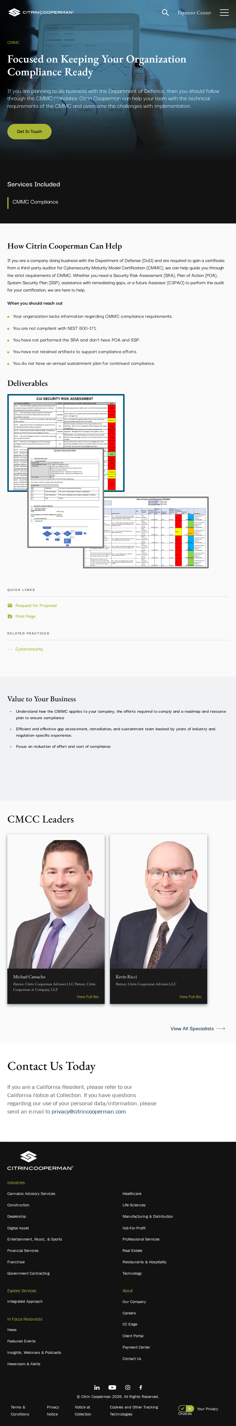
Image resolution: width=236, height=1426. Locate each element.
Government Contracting (28, 1273)
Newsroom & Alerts (23, 1363)
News (12, 1329)
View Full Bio (88, 997)
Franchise (16, 1262)
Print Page (25, 616)
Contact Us (132, 1358)
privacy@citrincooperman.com (89, 1111)
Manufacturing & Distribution (148, 1216)
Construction (18, 1205)
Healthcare (132, 1193)
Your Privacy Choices (198, 1411)
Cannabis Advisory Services (31, 1193)
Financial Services (23, 1250)
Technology (132, 1273)
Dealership (16, 1216)
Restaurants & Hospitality (145, 1262)
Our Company (134, 1301)
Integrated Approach (25, 1301)
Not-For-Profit (134, 1228)
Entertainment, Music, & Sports (34, 1239)
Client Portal (133, 1335)
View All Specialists (192, 1028)
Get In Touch (29, 130)
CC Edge (130, 1324)
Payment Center (194, 12)
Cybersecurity (29, 649)
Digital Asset (18, 1228)
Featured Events (21, 1341)
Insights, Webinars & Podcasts (34, 1352)
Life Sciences (134, 1205)
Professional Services (141, 1239)
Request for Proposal (36, 605)
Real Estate (132, 1250)
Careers (129, 1313)
